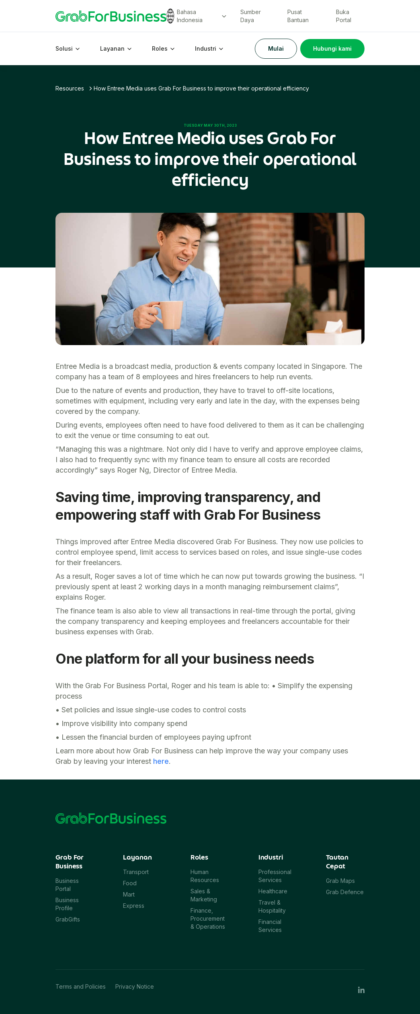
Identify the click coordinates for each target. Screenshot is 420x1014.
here (161, 761)
